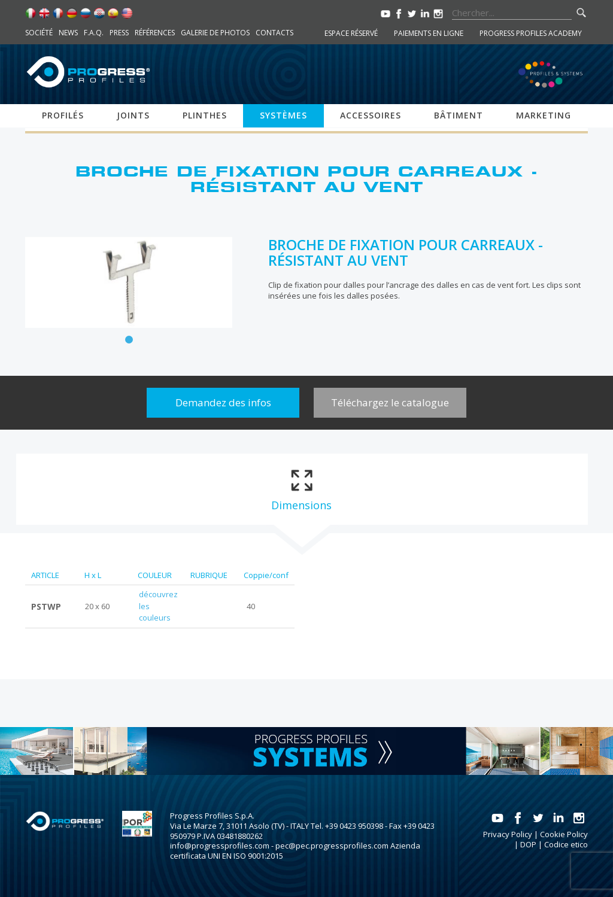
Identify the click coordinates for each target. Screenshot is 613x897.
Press (119, 33)
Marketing (543, 115)
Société (39, 33)
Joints (133, 115)
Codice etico (566, 844)
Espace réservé (351, 33)
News (68, 33)
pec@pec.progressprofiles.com (332, 845)
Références (155, 33)
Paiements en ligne (428, 33)
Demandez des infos (223, 402)
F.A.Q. (94, 33)
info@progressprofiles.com (219, 845)
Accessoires (370, 115)
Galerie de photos (215, 33)
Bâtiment (458, 115)
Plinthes (205, 115)
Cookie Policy (564, 834)
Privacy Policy (507, 834)
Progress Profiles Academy (531, 33)
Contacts (274, 33)
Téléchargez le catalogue (390, 402)
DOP (528, 844)
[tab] (301, 489)
